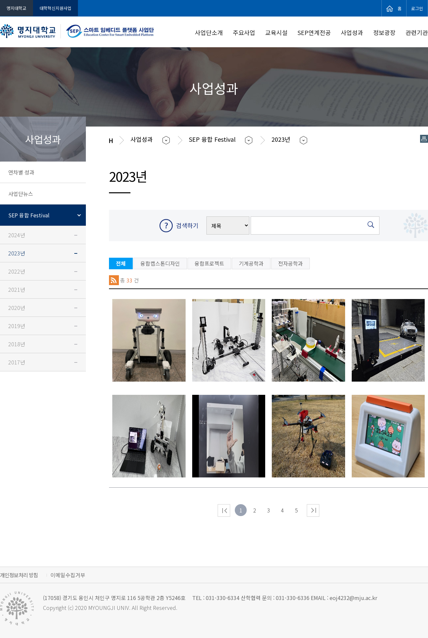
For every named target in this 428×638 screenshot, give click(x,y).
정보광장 (384, 32)
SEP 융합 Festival (29, 215)
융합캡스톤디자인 (160, 263)
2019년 (16, 326)
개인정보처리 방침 (19, 575)
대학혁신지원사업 (55, 8)
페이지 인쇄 (424, 139)
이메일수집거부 (68, 575)
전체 (121, 263)
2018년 (16, 344)
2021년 (16, 289)
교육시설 (276, 32)
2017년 (16, 362)
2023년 (16, 253)
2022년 (16, 271)
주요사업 (244, 32)
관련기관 (417, 32)
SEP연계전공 (314, 32)
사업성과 (352, 32)
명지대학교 (16, 8)
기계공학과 (251, 263)
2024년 (16, 235)
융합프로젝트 (209, 263)
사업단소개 (209, 32)
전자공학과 (290, 263)
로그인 (417, 8)
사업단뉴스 (20, 194)
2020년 (16, 308)
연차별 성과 (21, 172)
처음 (224, 510)
